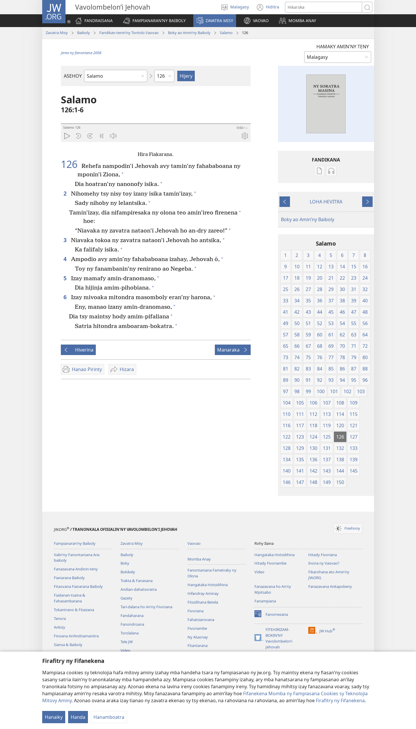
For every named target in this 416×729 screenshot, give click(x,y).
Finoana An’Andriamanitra (76, 635)
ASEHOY (73, 76)
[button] (154, 20)
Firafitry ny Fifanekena (340, 700)
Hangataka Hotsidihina (207, 584)
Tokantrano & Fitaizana (74, 609)
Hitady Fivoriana (322, 554)
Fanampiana (265, 601)
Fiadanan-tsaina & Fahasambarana (69, 598)
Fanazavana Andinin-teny (76, 569)
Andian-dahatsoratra (139, 589)
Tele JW (127, 641)
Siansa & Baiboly (68, 644)
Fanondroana (132, 624)
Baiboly (83, 32)
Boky (125, 563)
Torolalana (130, 633)
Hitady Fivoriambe (270, 563)
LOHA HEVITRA (326, 201)
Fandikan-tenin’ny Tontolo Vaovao (129, 32)
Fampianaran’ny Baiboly (74, 543)
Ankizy (59, 627)
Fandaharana (132, 615)
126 (70, 164)
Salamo (226, 32)
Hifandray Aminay (203, 593)
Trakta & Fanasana (137, 580)
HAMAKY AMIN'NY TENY (342, 46)
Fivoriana (195, 610)
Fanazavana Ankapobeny (330, 586)
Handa (78, 717)
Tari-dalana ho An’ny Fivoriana (146, 606)
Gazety (126, 598)
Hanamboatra (108, 717)
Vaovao (194, 543)
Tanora (60, 618)
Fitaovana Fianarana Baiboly (78, 586)
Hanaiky (54, 717)
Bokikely (128, 571)
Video (125, 650)
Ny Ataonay (197, 637)
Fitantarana (197, 645)
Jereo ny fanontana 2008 (81, 52)
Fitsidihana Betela (202, 602)
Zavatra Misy (57, 32)
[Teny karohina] (323, 7)
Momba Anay (199, 559)
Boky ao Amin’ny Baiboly (189, 32)
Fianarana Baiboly (69, 577)
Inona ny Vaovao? (323, 563)
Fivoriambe (197, 628)
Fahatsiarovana (200, 619)
